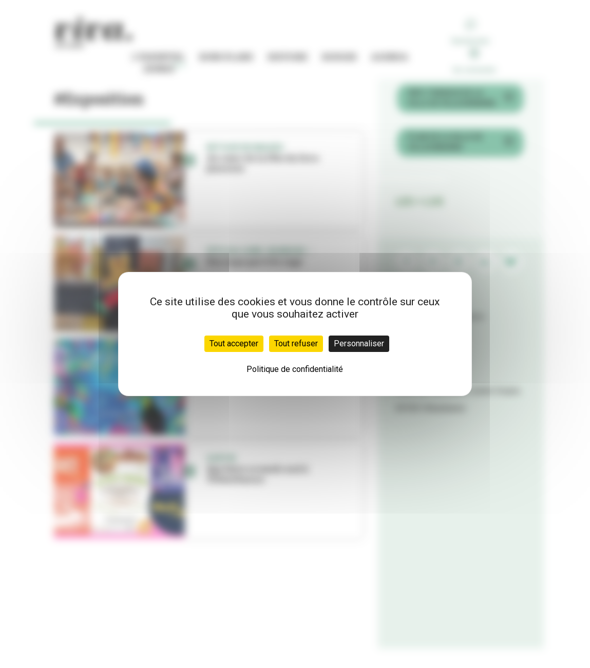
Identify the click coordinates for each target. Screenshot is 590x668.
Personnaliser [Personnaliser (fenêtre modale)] (359, 343)
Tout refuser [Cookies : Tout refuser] (296, 343)
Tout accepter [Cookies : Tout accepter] (234, 343)
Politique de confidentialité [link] (294, 369)
